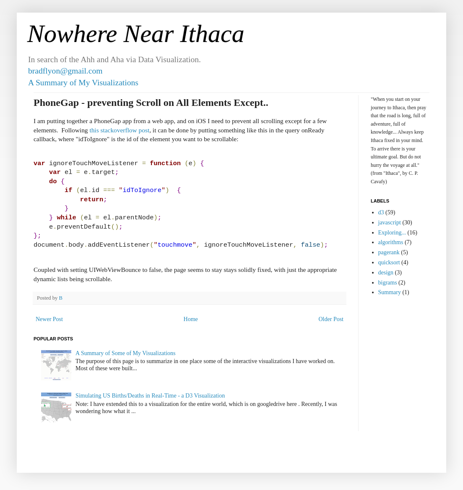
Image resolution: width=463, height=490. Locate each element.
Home (191, 319)
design (386, 272)
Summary (389, 292)
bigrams (387, 282)
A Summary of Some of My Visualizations (125, 353)
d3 (381, 212)
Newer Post (49, 319)
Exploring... (392, 232)
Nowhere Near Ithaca (136, 33)
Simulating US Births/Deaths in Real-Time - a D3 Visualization (150, 396)
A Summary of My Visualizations (83, 82)
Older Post (331, 319)
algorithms (390, 242)
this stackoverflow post (119, 130)
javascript (389, 222)
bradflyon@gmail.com (65, 70)
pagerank (389, 252)
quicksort (389, 262)
